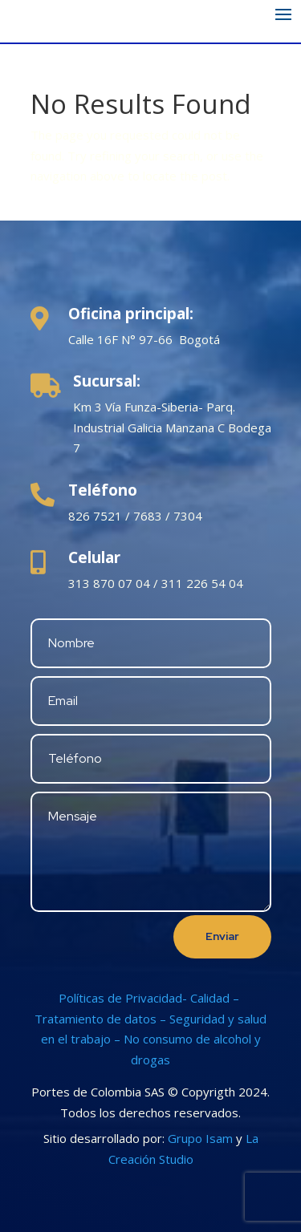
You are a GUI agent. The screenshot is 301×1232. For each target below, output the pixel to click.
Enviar (222, 936)
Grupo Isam (200, 1138)
